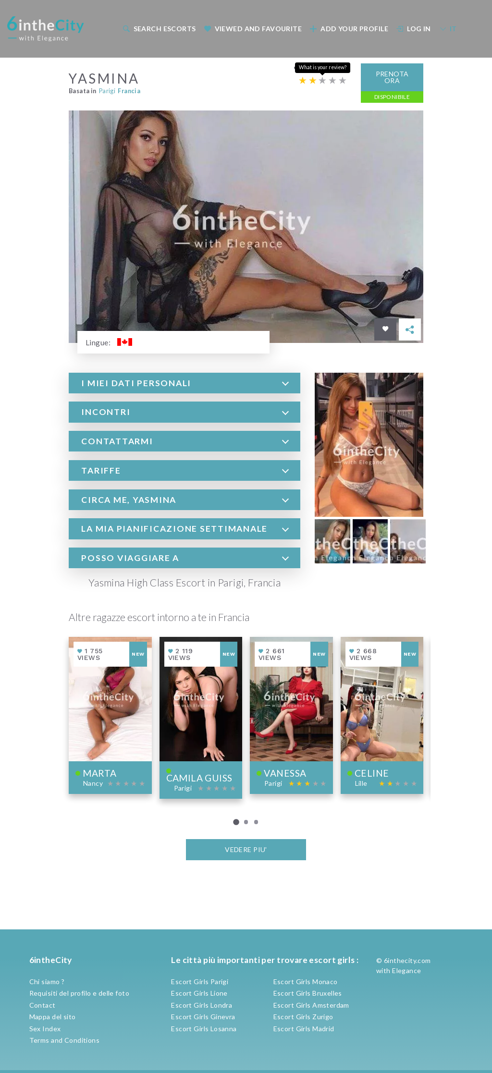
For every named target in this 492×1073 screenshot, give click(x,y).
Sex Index (45, 1028)
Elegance (406, 970)
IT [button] (448, 28)
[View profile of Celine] (382, 715)
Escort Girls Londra (201, 1005)
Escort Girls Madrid (303, 1028)
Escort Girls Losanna (203, 1028)
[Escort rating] (322, 81)
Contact (42, 1005)
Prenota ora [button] (392, 77)
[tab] (184, 383)
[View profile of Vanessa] (291, 715)
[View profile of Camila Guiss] (201, 718)
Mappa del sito (52, 1016)
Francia (129, 91)
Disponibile (392, 96)
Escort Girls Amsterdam (311, 1005)
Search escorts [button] (159, 28)
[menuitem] (158, 28)
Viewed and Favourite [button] (253, 28)
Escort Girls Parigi (199, 981)
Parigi (107, 91)
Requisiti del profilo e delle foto (79, 993)
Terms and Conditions (64, 1040)
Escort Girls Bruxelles (307, 993)
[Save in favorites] (385, 329)
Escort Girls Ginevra (203, 1016)
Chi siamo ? (47, 981)
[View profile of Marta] (110, 715)
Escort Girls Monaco (305, 981)
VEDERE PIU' (246, 849)
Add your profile (349, 28)
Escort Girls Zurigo (303, 1016)
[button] (184, 383)
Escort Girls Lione (199, 993)
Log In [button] (413, 28)
